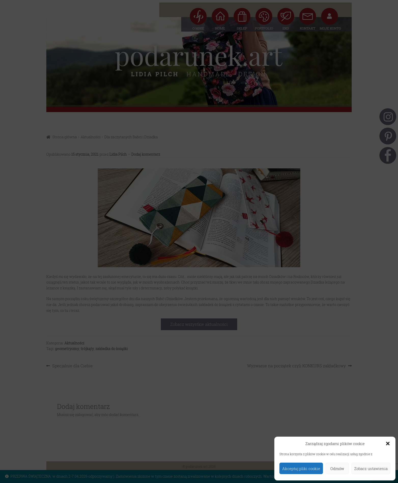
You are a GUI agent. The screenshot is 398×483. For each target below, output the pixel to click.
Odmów (337, 468)
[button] (387, 443)
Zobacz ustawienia (371, 468)
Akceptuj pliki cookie (301, 468)
